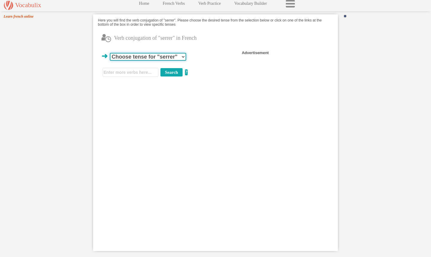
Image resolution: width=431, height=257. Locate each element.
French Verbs (174, 5)
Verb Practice (209, 5)
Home (144, 5)
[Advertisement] (285, 93)
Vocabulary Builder (250, 5)
